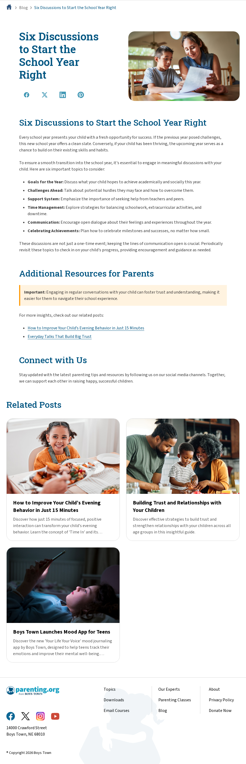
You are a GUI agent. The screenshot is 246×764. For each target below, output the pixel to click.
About (214, 689)
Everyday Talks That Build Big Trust (60, 336)
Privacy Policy (221, 700)
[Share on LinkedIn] (62, 94)
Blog (23, 8)
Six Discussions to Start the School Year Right (75, 8)
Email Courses (116, 711)
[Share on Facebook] (26, 94)
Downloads (114, 700)
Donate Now (220, 711)
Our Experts (169, 689)
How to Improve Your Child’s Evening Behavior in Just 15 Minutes (86, 328)
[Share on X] (44, 94)
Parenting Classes (174, 700)
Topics (110, 689)
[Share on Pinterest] (80, 94)
